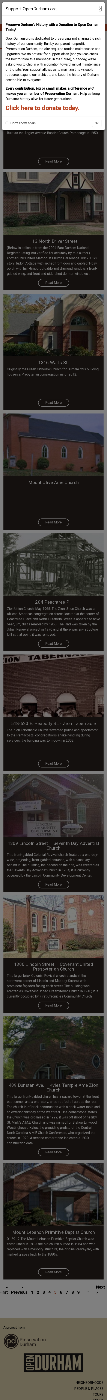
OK (97, 123)
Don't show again (21, 123)
